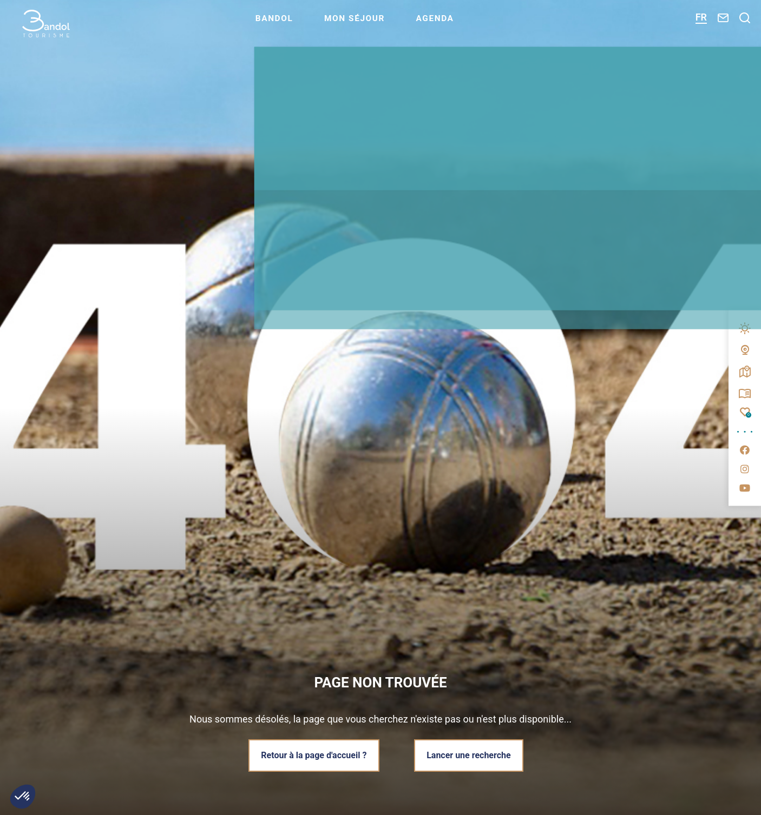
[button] (23, 797)
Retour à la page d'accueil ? (312, 755)
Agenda (463, 25)
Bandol (297, 25)
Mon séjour (379, 25)
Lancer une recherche (470, 755)
